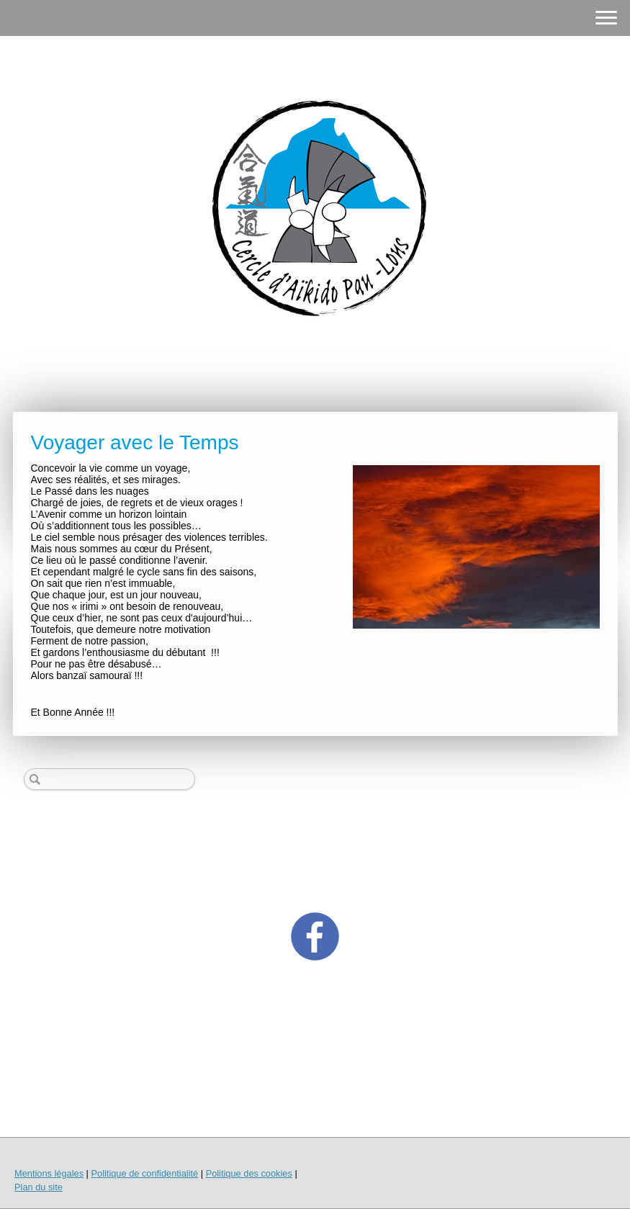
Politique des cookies (249, 1173)
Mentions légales (49, 1173)
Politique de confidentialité (144, 1173)
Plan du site (38, 1187)
